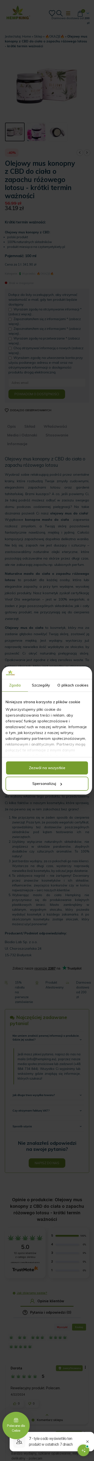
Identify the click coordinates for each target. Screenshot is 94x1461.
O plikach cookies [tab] (72, 685)
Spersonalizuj (47, 783)
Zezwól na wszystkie (47, 768)
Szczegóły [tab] (41, 685)
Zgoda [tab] (15, 685)
